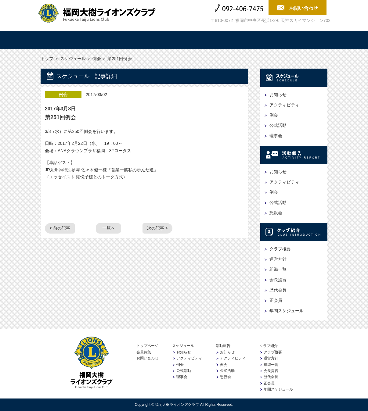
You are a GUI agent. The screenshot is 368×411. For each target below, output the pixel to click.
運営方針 (278, 259)
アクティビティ (284, 104)
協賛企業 (256, 40)
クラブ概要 (280, 248)
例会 (96, 58)
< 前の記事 (59, 228)
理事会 (275, 135)
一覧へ (108, 228)
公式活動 (278, 125)
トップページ (147, 346)
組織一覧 (278, 269)
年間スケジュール (286, 310)
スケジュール (112, 40)
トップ (63, 40)
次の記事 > (157, 228)
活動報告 (160, 40)
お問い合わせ (147, 358)
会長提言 (278, 279)
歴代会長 (278, 290)
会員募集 (304, 40)
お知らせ (278, 94)
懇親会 (275, 212)
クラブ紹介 (208, 40)
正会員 (275, 300)
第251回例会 (60, 117)
